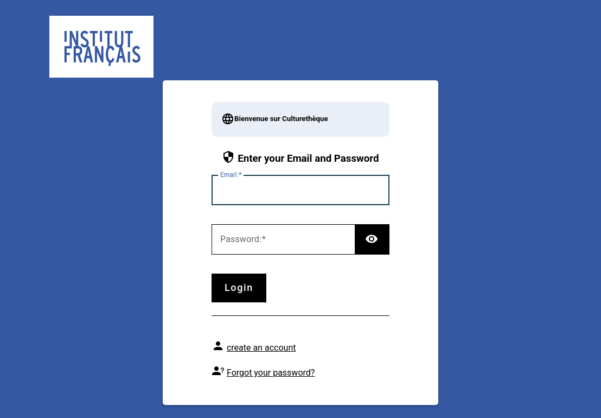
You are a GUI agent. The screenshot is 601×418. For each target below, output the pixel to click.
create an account (261, 348)
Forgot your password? (271, 373)
